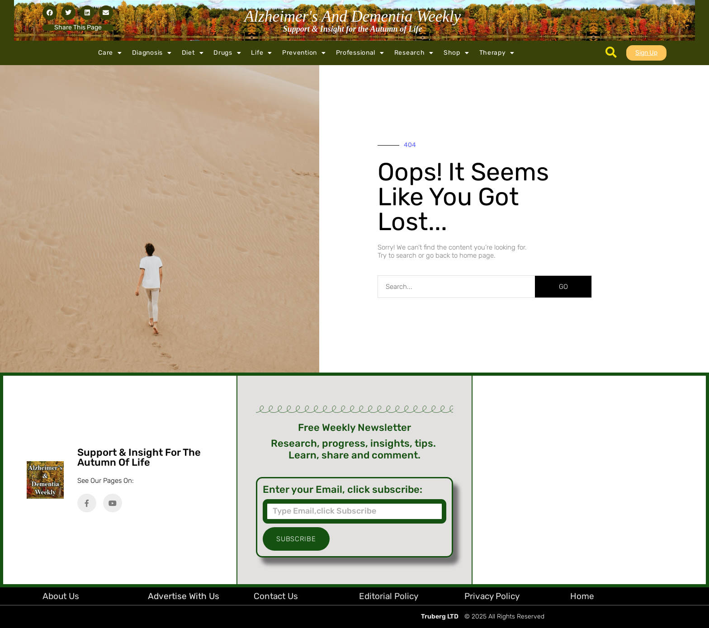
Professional (360, 53)
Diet (193, 53)
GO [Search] (563, 287)
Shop (456, 53)
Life (261, 53)
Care (110, 53)
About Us (61, 596)
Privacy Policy (492, 596)
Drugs (227, 53)
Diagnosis (152, 53)
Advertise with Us (183, 596)
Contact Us (276, 596)
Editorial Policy (388, 596)
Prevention (304, 53)
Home (582, 596)
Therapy (497, 53)
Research (414, 53)
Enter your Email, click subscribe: (342, 490)
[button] (50, 12)
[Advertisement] (589, 480)
